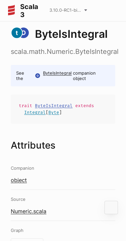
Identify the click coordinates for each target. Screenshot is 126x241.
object (19, 180)
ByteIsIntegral (57, 73)
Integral (35, 112)
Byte (53, 112)
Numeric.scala (28, 211)
